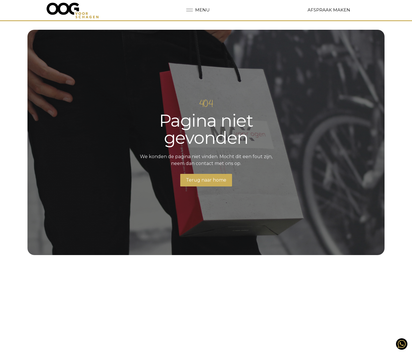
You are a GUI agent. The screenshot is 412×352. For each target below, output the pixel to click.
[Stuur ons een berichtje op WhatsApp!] (401, 344)
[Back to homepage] (73, 10)
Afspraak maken (329, 10)
